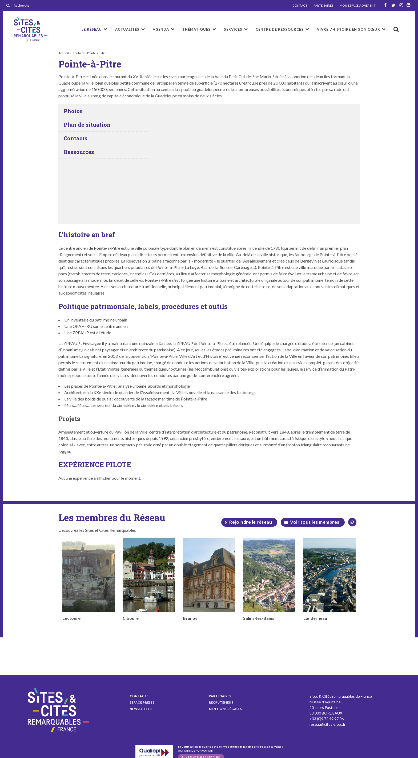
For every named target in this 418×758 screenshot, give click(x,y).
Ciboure (149, 579)
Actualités (127, 29)
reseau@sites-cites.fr (327, 724)
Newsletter (141, 709)
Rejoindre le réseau (250, 522)
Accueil (63, 53)
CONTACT (300, 5)
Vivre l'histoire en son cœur (348, 29)
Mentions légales (225, 709)
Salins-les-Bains (269, 579)
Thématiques (196, 29)
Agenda (161, 29)
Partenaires (220, 696)
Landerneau (329, 579)
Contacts (139, 696)
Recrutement (221, 702)
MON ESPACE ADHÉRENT (358, 5)
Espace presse (142, 702)
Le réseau (92, 29)
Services (233, 29)
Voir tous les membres (314, 522)
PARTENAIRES (323, 5)
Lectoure (88, 579)
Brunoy (209, 579)
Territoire (78, 53)
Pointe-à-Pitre (30, 29)
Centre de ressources (280, 29)
